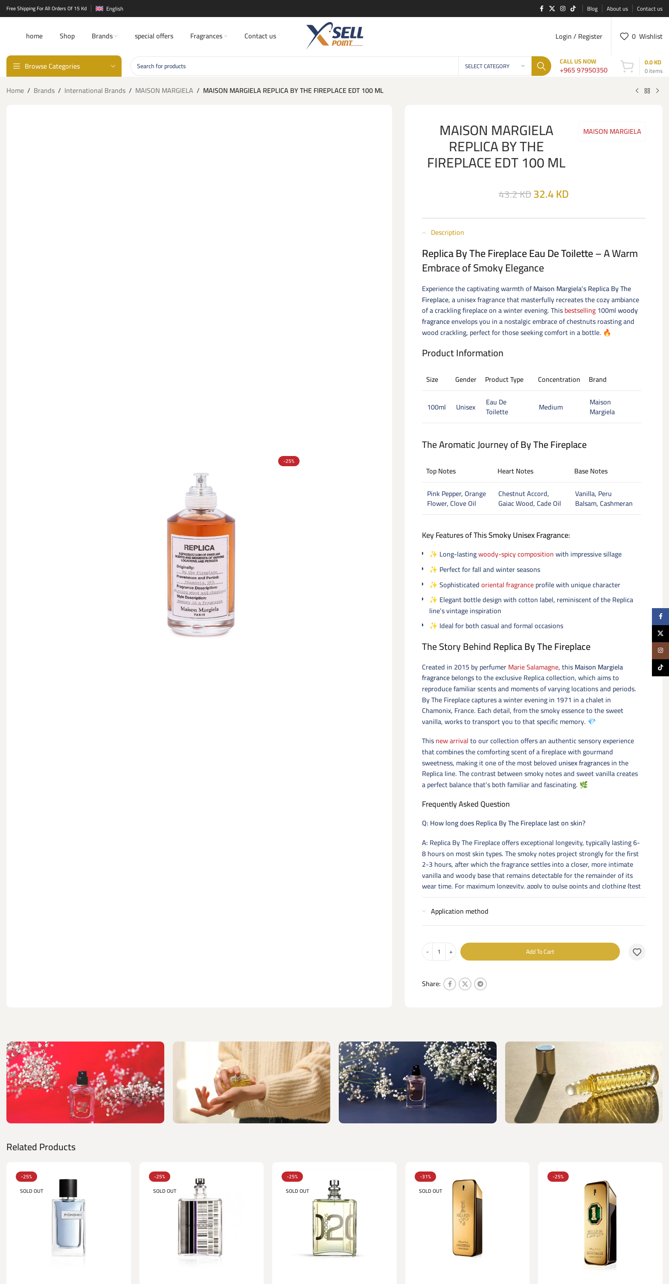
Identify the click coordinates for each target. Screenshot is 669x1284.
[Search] (340, 66)
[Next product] (657, 91)
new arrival (452, 740)
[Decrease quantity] (427, 952)
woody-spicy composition (516, 554)
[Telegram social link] (480, 984)
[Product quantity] (439, 952)
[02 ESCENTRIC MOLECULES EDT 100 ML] (334, 1224)
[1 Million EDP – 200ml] (468, 1224)
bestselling (580, 310)
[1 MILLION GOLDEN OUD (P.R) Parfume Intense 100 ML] (600, 1224)
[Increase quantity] (450, 952)
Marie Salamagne (533, 667)
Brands (44, 90)
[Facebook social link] (541, 8)
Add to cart (540, 951)
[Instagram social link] (563, 8)
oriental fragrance (507, 584)
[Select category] (495, 66)
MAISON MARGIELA (164, 90)
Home (15, 90)
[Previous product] (637, 91)
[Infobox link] (584, 66)
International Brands (94, 90)
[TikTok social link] (573, 8)
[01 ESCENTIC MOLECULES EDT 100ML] (202, 1224)
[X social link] (552, 8)
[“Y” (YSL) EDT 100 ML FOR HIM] (69, 1224)
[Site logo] (334, 35)
